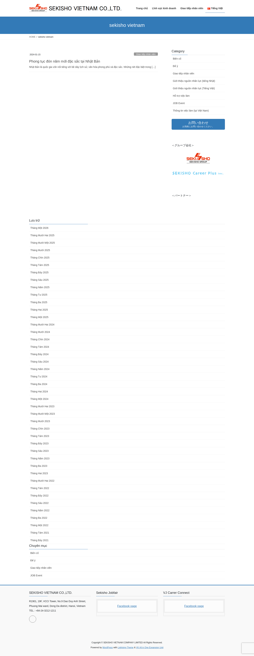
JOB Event (179, 103)
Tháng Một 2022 (39, 525)
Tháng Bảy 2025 (39, 272)
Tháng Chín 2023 (39, 428)
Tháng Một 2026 (39, 227)
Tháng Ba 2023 (38, 465)
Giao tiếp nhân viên (146, 54)
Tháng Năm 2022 (39, 510)
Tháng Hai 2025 (39, 309)
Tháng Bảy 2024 (39, 354)
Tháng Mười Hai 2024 (42, 324)
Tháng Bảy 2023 (39, 443)
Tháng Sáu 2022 (39, 503)
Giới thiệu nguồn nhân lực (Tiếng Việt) (194, 88)
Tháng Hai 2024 (39, 391)
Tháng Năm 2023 (39, 458)
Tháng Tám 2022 (39, 488)
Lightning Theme (126, 647)
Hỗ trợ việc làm (181, 95)
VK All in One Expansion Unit (149, 647)
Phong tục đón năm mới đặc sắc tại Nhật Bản (64, 61)
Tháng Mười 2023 (40, 421)
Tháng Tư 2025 (38, 294)
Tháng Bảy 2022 (39, 495)
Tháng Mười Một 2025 (42, 242)
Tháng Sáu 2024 (39, 361)
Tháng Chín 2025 (39, 257)
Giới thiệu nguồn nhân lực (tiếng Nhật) (194, 81)
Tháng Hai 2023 (39, 473)
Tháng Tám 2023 (39, 436)
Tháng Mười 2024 (40, 332)
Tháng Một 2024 (39, 399)
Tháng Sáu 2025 (39, 279)
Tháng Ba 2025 (38, 302)
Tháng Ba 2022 (38, 517)
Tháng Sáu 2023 (39, 450)
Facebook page (127, 606)
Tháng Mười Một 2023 (42, 413)
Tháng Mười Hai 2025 (42, 235)
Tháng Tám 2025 (39, 265)
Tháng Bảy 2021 (39, 540)
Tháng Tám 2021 (39, 532)
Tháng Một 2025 (39, 317)
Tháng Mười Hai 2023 (42, 406)
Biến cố (177, 58)
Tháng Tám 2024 (39, 346)
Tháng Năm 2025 (39, 287)
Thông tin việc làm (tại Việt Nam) (191, 110)
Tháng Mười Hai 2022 (42, 480)
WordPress (107, 647)
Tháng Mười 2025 (40, 250)
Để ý (175, 66)
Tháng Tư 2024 (38, 376)
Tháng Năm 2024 (39, 369)
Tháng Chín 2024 (39, 339)
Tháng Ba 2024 (38, 384)
